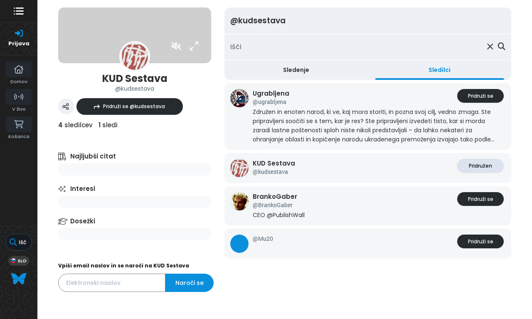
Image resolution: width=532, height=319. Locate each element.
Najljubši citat (93, 156)
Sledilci (440, 70)
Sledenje (296, 70)
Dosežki (82, 221)
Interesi (82, 188)
